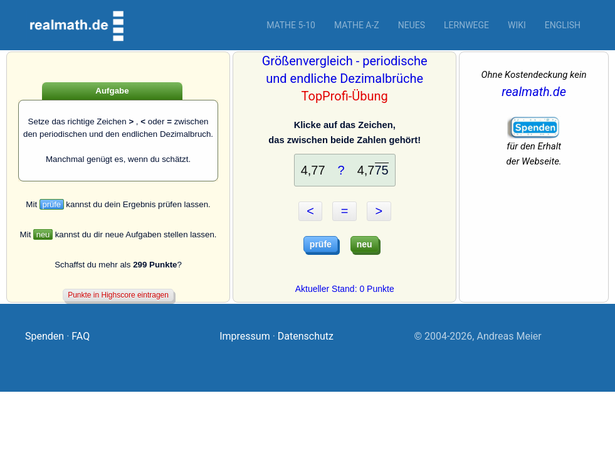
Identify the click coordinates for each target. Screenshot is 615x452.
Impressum (244, 336)
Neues (411, 25)
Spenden (44, 336)
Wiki (517, 25)
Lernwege (466, 25)
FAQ (80, 336)
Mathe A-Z (356, 25)
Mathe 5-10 (290, 25)
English (563, 25)
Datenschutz (306, 336)
